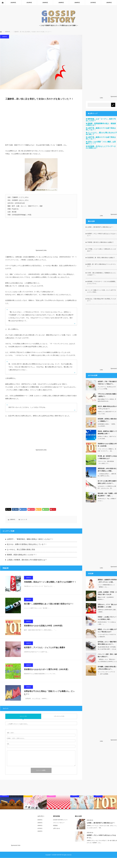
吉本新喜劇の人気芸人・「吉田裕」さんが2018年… (107, 425)
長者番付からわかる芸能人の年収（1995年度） (44, 626)
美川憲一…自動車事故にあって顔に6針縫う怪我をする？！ (49, 604)
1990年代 (61, 2)
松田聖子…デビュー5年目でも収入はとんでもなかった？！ (102, 234)
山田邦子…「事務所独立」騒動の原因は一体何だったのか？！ (30, 539)
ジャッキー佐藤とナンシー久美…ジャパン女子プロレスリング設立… (101, 291)
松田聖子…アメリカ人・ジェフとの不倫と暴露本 (44, 648)
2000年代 (45, 2)
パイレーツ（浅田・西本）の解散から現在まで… (107, 655)
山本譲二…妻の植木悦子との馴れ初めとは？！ (100, 227)
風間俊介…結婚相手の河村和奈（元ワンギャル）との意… (107, 581)
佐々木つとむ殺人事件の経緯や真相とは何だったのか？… (107, 482)
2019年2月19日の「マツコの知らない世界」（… (107, 623)
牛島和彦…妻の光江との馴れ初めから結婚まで (100, 242)
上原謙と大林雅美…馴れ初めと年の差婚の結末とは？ (27, 560)
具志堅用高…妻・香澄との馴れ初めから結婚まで (101, 257)
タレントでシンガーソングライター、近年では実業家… (106, 673)
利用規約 (55, 825)
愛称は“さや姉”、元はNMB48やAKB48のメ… (106, 598)
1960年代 (109, 2)
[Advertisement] (41, 123)
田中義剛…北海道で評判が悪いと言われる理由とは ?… (107, 668)
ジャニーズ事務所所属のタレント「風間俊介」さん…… (106, 586)
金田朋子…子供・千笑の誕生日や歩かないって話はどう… (107, 383)
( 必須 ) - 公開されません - (16, 738)
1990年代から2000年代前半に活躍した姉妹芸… (107, 610)
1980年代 (77, 2)
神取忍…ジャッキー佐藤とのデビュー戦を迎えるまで (107, 631)
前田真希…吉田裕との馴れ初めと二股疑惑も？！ (107, 420)
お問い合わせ (56, 828)
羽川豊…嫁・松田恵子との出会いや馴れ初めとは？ (107, 457)
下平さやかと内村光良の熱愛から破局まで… (107, 395)
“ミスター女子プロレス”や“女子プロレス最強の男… (107, 635)
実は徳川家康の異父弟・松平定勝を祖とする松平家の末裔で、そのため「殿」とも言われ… (107, 649)
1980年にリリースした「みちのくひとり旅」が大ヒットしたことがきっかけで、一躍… (102, 827)
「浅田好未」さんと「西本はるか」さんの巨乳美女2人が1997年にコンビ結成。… (107, 661)
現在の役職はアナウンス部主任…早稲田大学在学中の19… (107, 400)
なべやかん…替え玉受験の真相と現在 (21, 549)
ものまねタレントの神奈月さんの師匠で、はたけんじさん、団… (107, 487)
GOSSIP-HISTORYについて (60, 820)
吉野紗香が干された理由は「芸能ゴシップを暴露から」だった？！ (49, 692)
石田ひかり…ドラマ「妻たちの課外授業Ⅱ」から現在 (107, 606)
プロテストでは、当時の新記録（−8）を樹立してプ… (106, 462)
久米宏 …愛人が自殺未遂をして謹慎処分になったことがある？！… (101, 274)
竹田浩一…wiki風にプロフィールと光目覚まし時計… (107, 618)
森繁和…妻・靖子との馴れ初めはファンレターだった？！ (101, 265)
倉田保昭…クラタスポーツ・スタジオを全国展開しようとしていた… (101, 282)
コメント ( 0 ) (23, 716)
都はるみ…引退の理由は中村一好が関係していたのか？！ (101, 300)
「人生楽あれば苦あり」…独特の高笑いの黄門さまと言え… (107, 475)
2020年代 (13, 2)
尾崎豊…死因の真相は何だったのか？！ (22, 555)
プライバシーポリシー (59, 822)
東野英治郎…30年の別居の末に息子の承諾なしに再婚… (107, 470)
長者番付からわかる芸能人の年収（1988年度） (107, 445)
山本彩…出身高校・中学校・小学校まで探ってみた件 (107, 593)
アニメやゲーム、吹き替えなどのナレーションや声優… (107, 388)
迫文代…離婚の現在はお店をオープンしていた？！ (107, 408)
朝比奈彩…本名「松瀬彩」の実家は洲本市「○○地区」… (107, 495)
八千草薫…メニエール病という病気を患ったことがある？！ (101, 250)
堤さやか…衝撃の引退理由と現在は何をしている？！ (27, 544)
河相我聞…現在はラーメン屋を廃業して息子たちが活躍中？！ (50, 582)
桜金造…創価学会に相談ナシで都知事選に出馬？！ (107, 432)
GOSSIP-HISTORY (57, 855)
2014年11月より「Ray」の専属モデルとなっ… (107, 499)
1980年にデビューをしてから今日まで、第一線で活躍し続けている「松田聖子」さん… (102, 841)
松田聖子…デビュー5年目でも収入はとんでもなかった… (101, 837)
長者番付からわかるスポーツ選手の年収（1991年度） (46, 669)
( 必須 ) (10, 732)
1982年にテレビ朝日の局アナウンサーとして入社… (107, 412)
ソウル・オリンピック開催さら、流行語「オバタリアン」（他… (107, 450)
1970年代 (93, 2)
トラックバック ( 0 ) (59, 716)
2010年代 (29, 2)
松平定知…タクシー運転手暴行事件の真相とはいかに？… (107, 643)
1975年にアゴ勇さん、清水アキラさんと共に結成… (107, 437)
